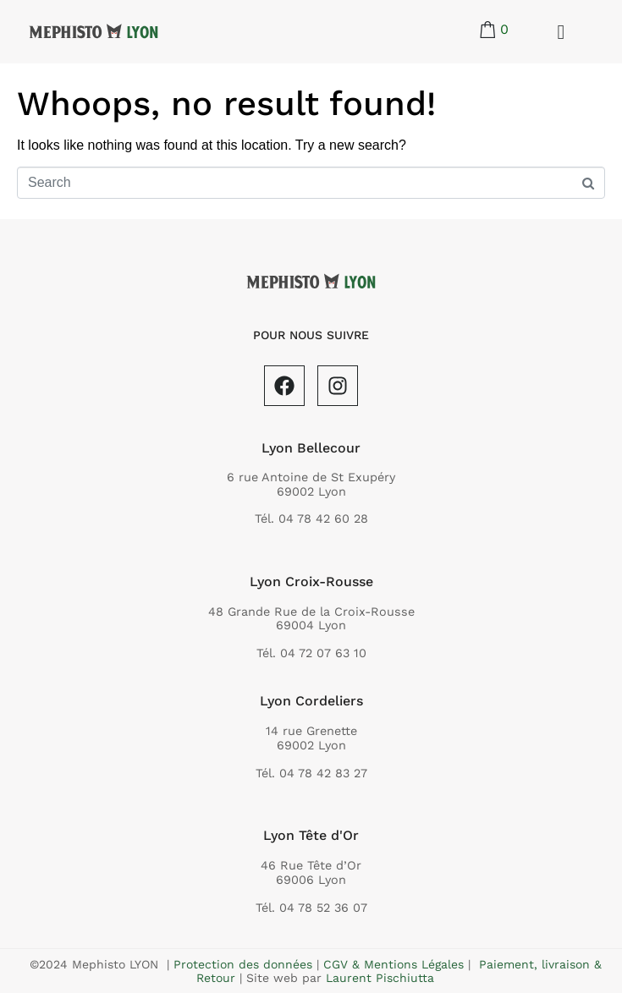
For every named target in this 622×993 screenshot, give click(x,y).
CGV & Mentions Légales (393, 964)
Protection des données (242, 964)
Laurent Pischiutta (380, 978)
